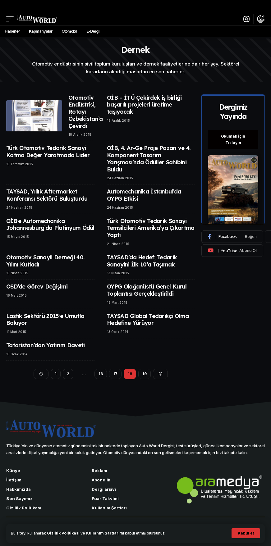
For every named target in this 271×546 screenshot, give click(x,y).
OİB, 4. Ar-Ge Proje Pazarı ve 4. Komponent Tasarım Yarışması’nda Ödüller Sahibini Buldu (148, 158)
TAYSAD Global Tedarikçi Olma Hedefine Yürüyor (148, 319)
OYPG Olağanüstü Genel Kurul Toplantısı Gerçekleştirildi (146, 290)
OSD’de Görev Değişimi (36, 286)
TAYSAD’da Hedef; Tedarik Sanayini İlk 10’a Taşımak (142, 261)
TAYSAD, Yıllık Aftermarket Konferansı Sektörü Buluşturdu (46, 195)
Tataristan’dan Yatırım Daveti (45, 345)
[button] (246, 533)
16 (101, 373)
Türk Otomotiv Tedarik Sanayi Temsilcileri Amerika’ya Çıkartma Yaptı (150, 228)
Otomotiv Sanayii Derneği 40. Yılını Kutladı (45, 261)
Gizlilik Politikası (63, 533)
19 (144, 373)
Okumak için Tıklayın (233, 139)
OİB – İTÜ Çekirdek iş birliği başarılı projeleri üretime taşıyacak (144, 104)
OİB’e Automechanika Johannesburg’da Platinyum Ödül (50, 224)
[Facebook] (232, 236)
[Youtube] (232, 250)
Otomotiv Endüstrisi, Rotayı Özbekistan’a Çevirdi (85, 112)
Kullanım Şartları (103, 533)
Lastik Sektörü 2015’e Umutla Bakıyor (45, 319)
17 (115, 373)
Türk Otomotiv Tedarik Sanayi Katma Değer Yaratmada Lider (48, 151)
